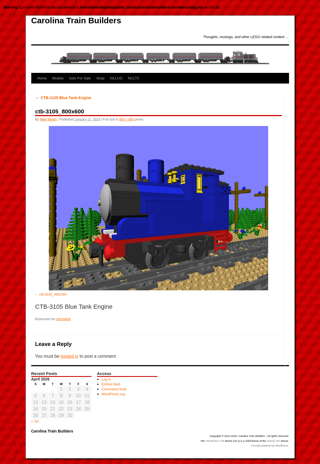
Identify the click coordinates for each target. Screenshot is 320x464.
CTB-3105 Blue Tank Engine (63, 98)
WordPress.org (113, 394)
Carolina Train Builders (76, 20)
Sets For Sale (80, 78)
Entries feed (110, 384)
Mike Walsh (48, 119)
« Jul (35, 421)
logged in (69, 356)
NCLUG (116, 78)
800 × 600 (126, 119)
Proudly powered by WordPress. (270, 445)
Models (58, 78)
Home (42, 78)
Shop (100, 78)
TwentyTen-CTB (215, 440)
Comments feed (113, 389)
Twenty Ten (273, 440)
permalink (63, 319)
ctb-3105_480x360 (52, 294)
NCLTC (134, 78)
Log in (106, 379)
